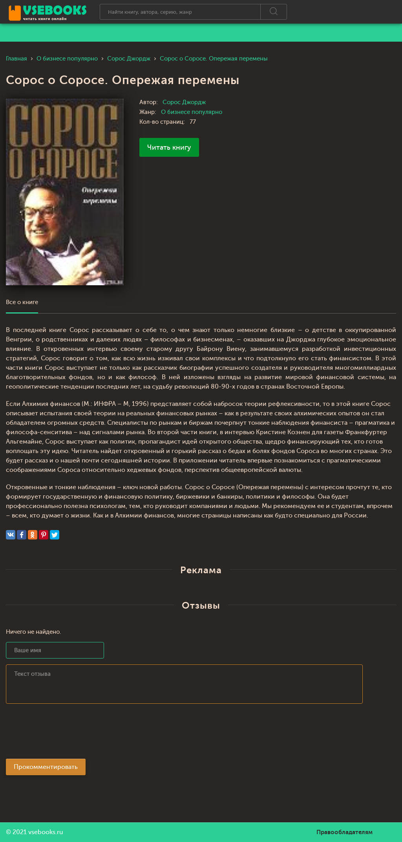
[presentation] (65, 733)
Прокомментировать (46, 766)
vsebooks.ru (45, 832)
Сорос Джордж (184, 102)
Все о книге (22, 302)
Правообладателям (344, 832)
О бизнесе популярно (191, 112)
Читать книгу (169, 147)
